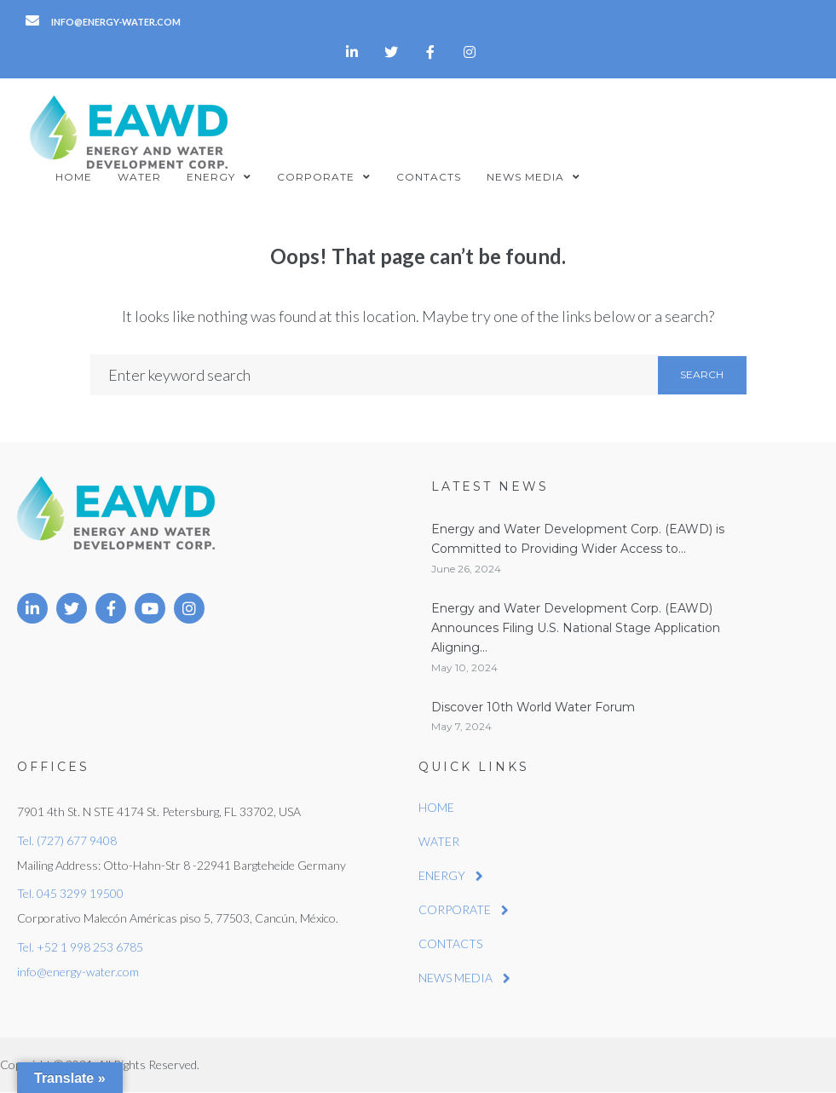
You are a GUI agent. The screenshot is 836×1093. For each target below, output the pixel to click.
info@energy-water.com (78, 971)
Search (702, 374)
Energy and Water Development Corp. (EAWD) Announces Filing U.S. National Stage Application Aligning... (575, 628)
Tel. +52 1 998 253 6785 (80, 947)
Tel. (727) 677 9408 (67, 840)
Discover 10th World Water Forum (533, 707)
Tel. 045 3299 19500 (70, 893)
